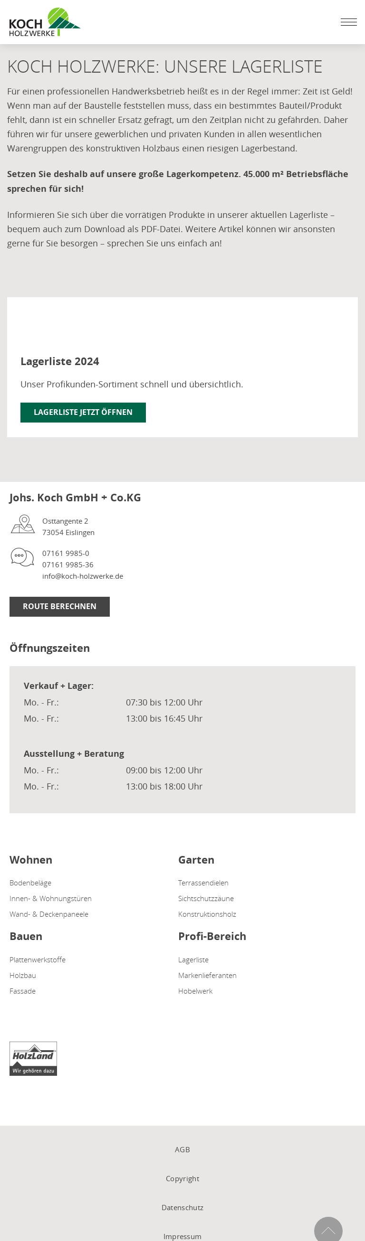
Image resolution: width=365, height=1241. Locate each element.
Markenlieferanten (207, 975)
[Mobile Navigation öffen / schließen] (346, 21)
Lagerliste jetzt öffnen (83, 412)
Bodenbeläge (30, 882)
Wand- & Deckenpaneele (49, 914)
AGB (182, 1149)
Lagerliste (193, 959)
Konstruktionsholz (207, 914)
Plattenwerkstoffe (38, 959)
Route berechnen (59, 606)
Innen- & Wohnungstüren (51, 898)
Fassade (23, 991)
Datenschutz (182, 1207)
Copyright (182, 1178)
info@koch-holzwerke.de (82, 576)
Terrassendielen (203, 882)
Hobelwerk (195, 991)
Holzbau (23, 975)
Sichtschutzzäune (206, 898)
